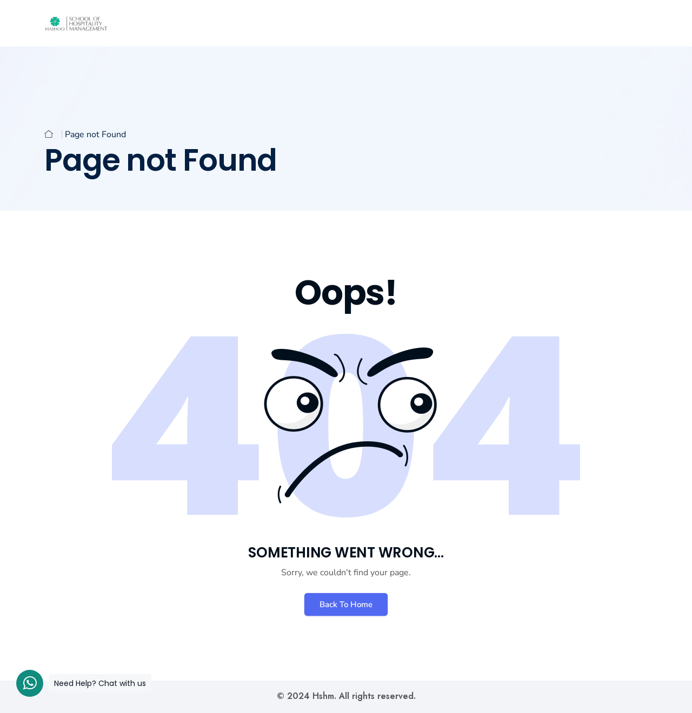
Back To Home (346, 604)
